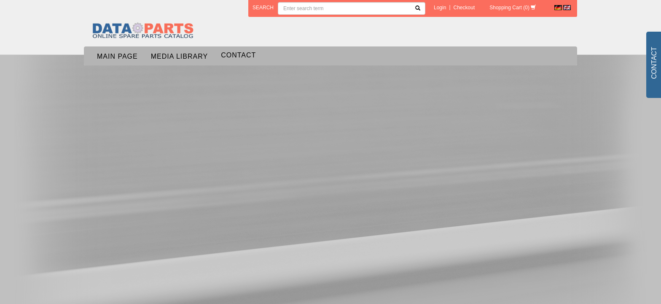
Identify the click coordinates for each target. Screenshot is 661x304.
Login (440, 8)
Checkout (464, 8)
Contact (238, 55)
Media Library (179, 56)
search (263, 8)
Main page (117, 56)
